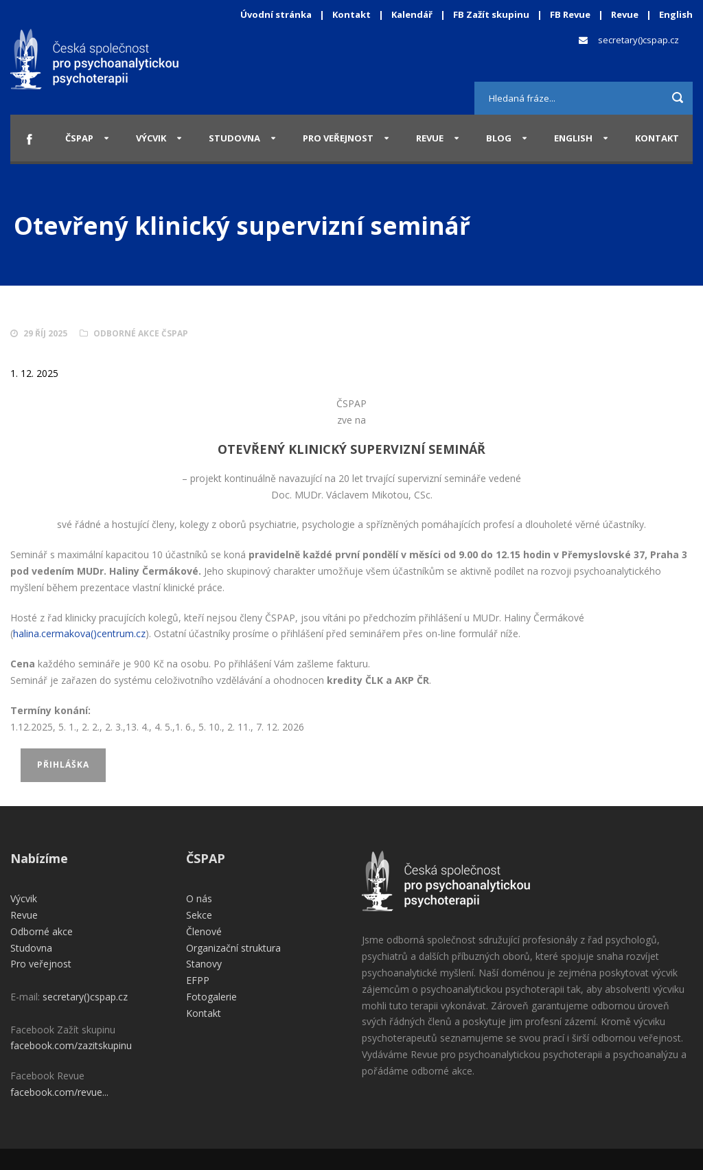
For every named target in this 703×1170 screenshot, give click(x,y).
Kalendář (413, 14)
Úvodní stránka (276, 14)
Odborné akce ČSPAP (140, 333)
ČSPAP (79, 138)
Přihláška (63, 764)
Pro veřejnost (338, 138)
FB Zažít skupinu (491, 14)
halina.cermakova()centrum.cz (79, 633)
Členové (204, 931)
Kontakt (351, 14)
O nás (199, 898)
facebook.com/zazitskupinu (71, 1045)
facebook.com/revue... (59, 1092)
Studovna (234, 138)
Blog (498, 138)
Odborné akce (41, 931)
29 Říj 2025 (45, 333)
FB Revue (570, 14)
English (676, 14)
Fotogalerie (211, 996)
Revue (624, 14)
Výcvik (151, 138)
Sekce (199, 914)
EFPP (197, 980)
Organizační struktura (233, 947)
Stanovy (204, 963)
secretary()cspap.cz (638, 40)
